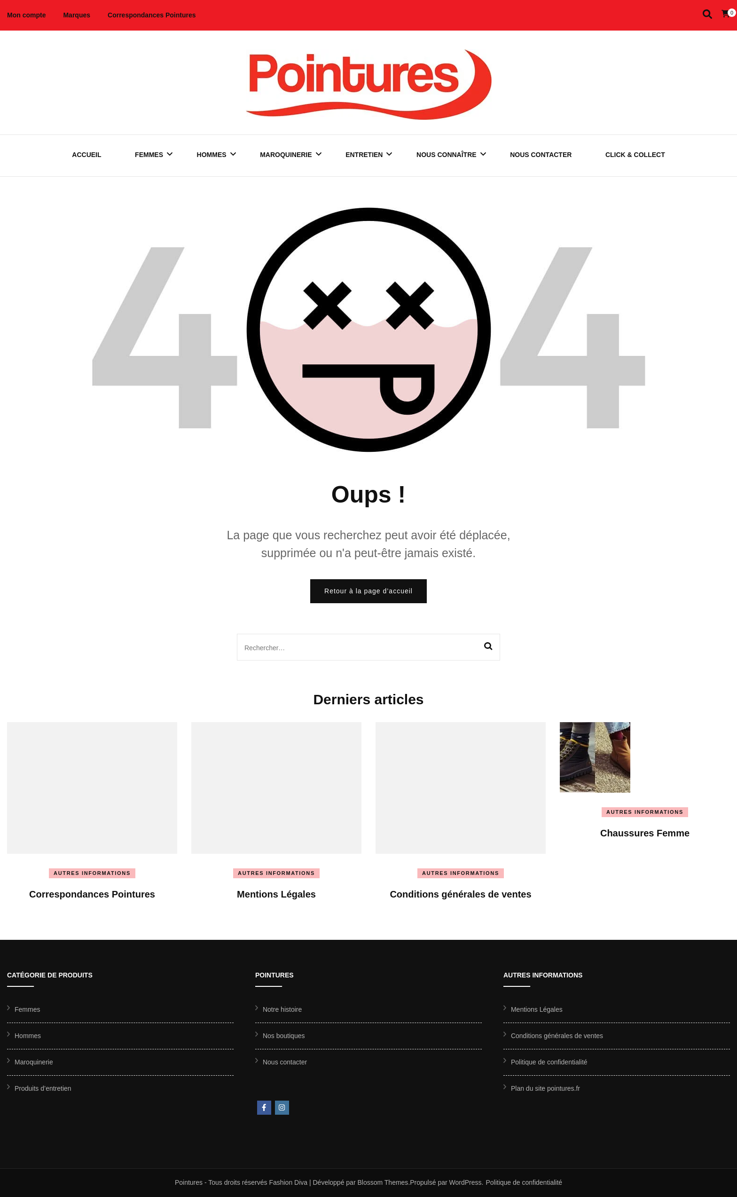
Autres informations (92, 873)
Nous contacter (541, 154)
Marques (76, 15)
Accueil (86, 154)
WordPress (465, 1182)
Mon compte (26, 15)
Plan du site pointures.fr (545, 1088)
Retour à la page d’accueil (368, 591)
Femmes (149, 154)
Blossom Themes (382, 1182)
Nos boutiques (284, 1036)
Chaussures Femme (645, 833)
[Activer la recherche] (707, 14)
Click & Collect (635, 154)
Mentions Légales (276, 894)
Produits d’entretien (43, 1088)
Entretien (364, 154)
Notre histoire (282, 1009)
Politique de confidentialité (549, 1062)
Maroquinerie (286, 154)
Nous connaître (446, 154)
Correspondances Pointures (152, 15)
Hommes (212, 154)
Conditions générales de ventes (460, 894)
